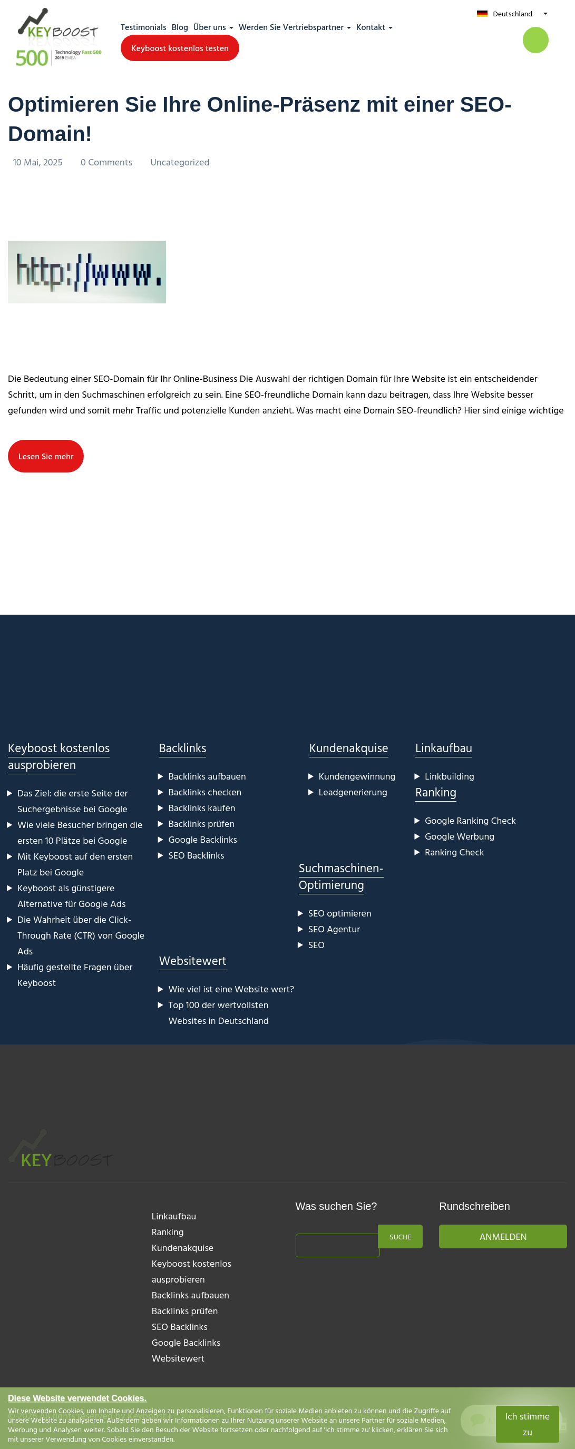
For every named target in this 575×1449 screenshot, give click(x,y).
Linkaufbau (443, 747)
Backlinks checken (204, 792)
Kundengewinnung (357, 776)
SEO (316, 945)
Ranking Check (454, 852)
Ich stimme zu (527, 1424)
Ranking (435, 792)
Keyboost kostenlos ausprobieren (59, 756)
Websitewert (192, 960)
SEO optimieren (340, 913)
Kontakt (370, 27)
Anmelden (503, 1236)
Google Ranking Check (470, 820)
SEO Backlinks (196, 855)
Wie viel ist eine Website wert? (231, 989)
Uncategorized (180, 162)
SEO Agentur (334, 929)
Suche (400, 1236)
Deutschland (512, 13)
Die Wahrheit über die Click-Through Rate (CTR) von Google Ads (80, 935)
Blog (180, 27)
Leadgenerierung (353, 792)
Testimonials (144, 27)
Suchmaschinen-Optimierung (341, 876)
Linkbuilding (449, 776)
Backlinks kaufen (201, 808)
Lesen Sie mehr (45, 456)
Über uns (209, 27)
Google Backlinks (202, 839)
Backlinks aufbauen (207, 776)
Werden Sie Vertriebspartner (291, 27)
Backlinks (182, 747)
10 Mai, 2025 (39, 162)
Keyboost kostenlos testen (180, 48)
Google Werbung (459, 836)
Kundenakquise (348, 747)
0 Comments (107, 162)
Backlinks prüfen (201, 823)
